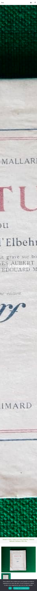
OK (10, 588)
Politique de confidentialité (21, 588)
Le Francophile (18, 266)
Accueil (5, 539)
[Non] (35, 585)
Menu (18, 2)
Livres (10, 539)
